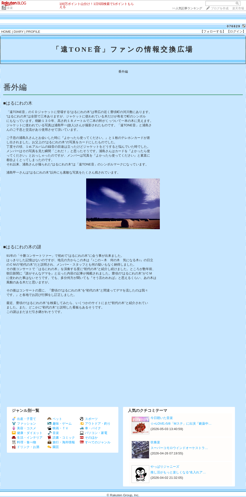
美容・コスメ (24, 428)
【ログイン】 (236, 31)
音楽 (10, 8)
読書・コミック (61, 437)
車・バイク (90, 428)
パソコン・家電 (93, 433)
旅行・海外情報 (61, 442)
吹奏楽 (155, 442)
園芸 (53, 447)
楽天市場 (238, 8)
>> (187, 8)
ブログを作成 (220, 8)
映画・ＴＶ (57, 428)
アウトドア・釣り (95, 423)
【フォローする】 (213, 31)
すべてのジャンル (95, 442)
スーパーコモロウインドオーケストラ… (179, 448)
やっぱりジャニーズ (164, 466)
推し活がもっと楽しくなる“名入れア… (178, 472)
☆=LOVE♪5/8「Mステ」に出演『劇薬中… (181, 423)
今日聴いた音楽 (161, 418)
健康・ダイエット (27, 433)
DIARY (19, 31)
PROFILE (33, 31)
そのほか (89, 437)
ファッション (24, 423)
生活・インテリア (27, 437)
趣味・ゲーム (59, 423)
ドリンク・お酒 (25, 447)
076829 (233, 26)
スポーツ (89, 419)
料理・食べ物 (24, 442)
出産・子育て (24, 419)
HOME (6, 31)
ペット (54, 419)
